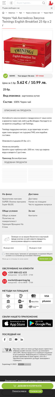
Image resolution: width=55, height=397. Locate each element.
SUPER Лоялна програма (14, 202)
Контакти (32, 216)
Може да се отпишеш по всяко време (15, 259)
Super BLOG (7, 205)
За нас (31, 211)
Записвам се (45, 259)
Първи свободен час (11, 8)
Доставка (33, 194)
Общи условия (10, 211)
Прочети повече (19, 391)
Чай (20, 13)
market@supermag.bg (19, 280)
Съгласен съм (35, 391)
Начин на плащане (37, 202)
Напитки (12, 13)
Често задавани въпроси (40, 205)
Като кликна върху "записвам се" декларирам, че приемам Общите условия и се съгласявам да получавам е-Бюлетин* (27, 254)
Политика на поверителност (9, 219)
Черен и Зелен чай (33, 13)
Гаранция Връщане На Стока (12, 225)
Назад (11, 3)
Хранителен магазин (12, 199)
